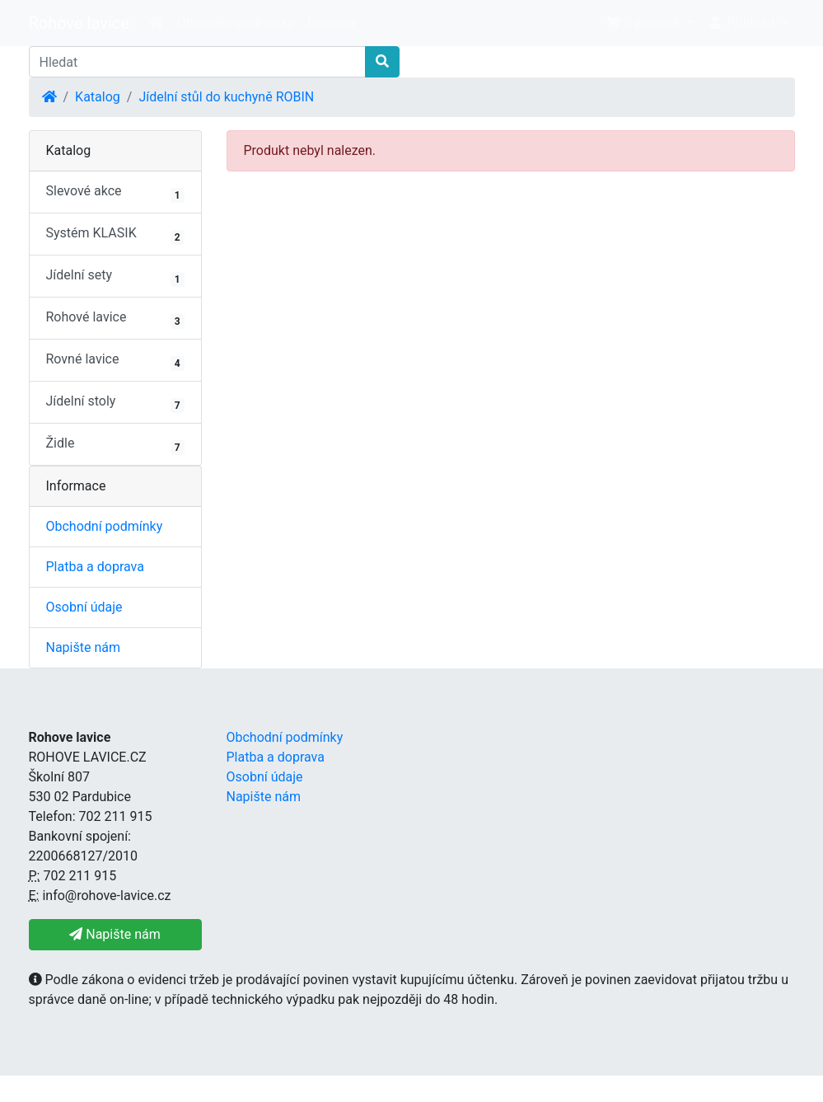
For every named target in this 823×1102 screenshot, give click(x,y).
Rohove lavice (79, 23)
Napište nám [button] (114, 934)
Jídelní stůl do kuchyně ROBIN (226, 97)
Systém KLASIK (115, 235)
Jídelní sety (115, 277)
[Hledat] (197, 61)
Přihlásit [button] (742, 22)
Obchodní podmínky (235, 22)
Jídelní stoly (115, 403)
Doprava (331, 22)
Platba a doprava (95, 566)
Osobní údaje (84, 607)
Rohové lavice (115, 319)
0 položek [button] (644, 22)
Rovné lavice (115, 361)
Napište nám (83, 647)
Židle (115, 445)
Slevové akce (115, 193)
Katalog (97, 97)
